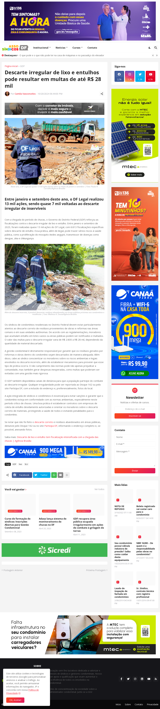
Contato (92, 47)
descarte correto (44, 422)
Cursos (76, 47)
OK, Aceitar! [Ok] (15, 700)
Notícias (60, 47)
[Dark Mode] (149, 47)
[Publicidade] (54, 109)
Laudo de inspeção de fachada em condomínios (122, 592)
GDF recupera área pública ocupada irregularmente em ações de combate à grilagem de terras (88, 524)
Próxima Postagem (96, 570)
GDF (22, 66)
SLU (26, 464)
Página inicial (11, 66)
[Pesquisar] (155, 47)
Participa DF (50, 425)
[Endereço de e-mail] (135, 409)
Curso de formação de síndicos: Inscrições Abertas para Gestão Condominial (17, 523)
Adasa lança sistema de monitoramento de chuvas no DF (52, 521)
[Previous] (153, 55)
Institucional (40, 47)
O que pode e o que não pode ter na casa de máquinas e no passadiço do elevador (62, 55)
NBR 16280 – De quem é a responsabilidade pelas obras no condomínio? (145, 549)
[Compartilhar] (101, 93)
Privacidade (152, 704)
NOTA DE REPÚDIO (119, 507)
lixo (20, 464)
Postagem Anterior (13, 570)
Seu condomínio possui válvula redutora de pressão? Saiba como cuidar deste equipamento (123, 552)
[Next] (156, 55)
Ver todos (99, 489)
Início (118, 704)
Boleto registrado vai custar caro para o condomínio (145, 510)
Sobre (128, 704)
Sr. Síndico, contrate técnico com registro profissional (145, 592)
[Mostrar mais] (67, 475)
